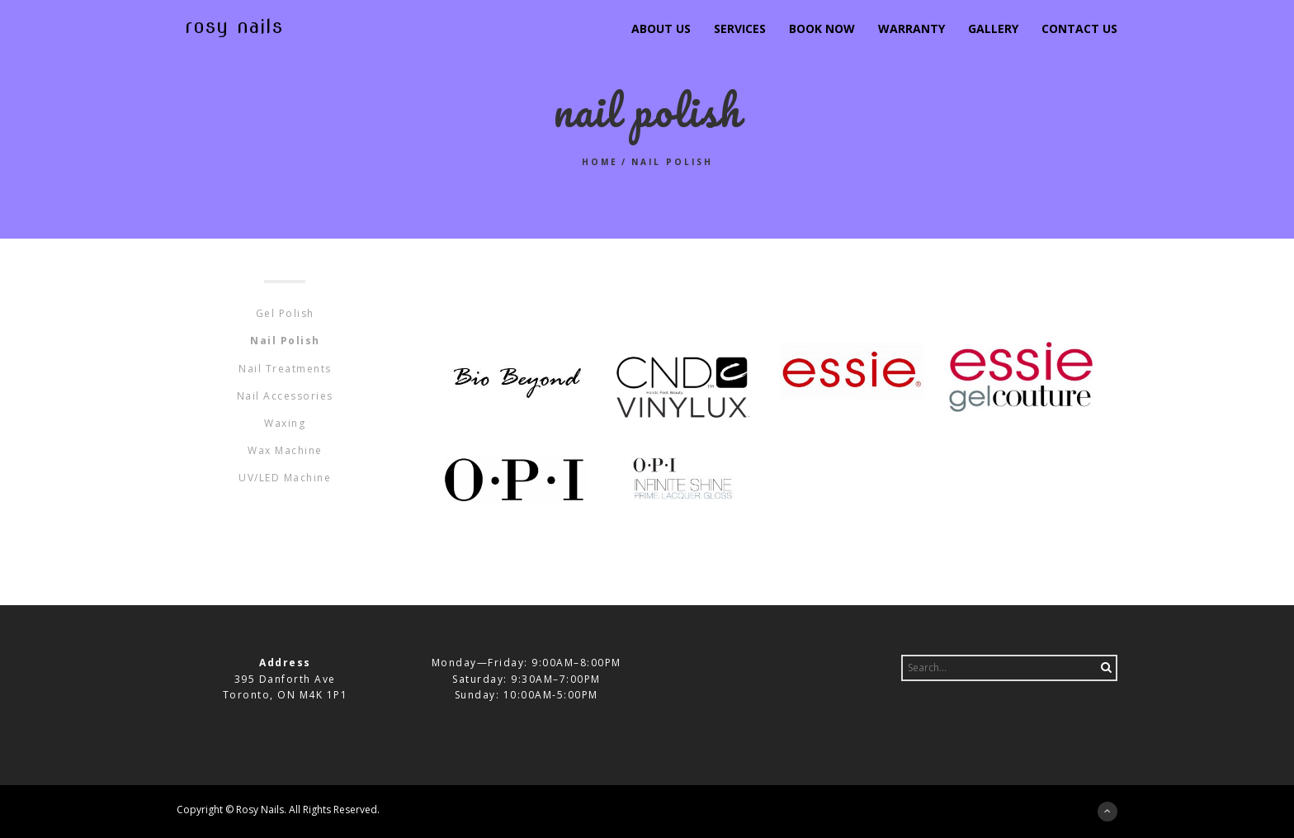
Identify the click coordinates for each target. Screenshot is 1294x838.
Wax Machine (285, 450)
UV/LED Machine (284, 478)
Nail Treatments (285, 369)
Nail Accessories (285, 396)
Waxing (284, 423)
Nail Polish (285, 341)
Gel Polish (285, 313)
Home (600, 162)
